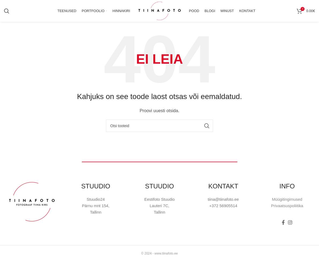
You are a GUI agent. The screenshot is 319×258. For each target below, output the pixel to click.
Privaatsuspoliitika (287, 210)
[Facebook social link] (283, 227)
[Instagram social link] (290, 227)
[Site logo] (159, 13)
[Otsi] (6, 13)
